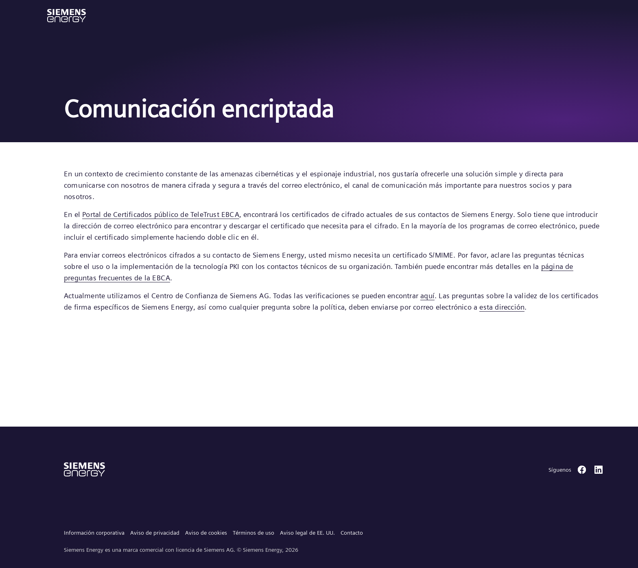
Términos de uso (253, 532)
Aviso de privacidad (154, 532)
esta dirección (501, 307)
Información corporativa (94, 532)
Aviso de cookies (206, 532)
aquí (427, 295)
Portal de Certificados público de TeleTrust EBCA (160, 214)
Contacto (352, 532)
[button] (66, 15)
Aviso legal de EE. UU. (307, 532)
